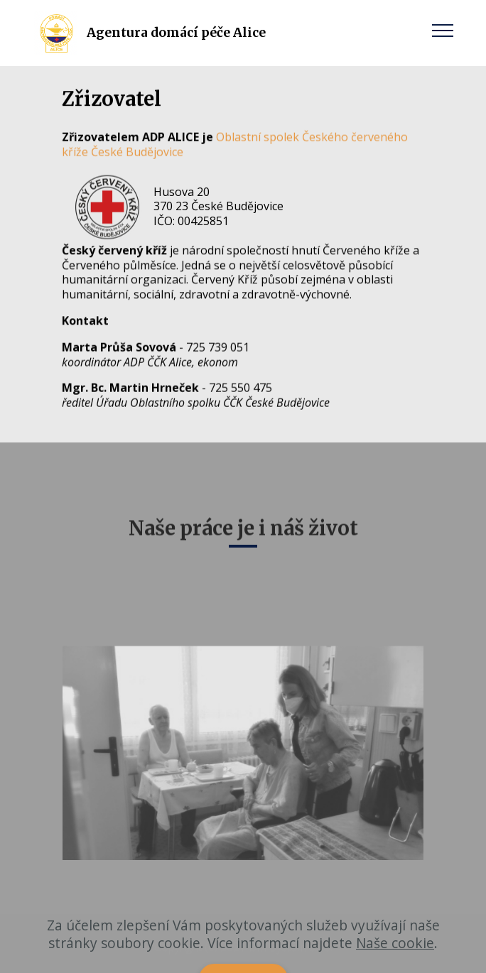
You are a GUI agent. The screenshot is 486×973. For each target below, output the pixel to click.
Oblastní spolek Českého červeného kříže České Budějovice (235, 144)
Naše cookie (395, 960)
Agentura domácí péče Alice (176, 32)
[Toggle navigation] (443, 29)
